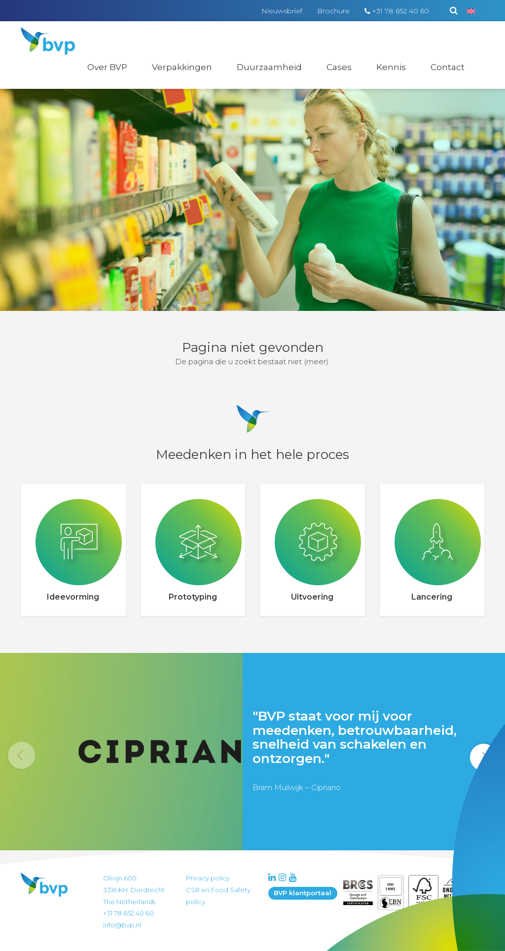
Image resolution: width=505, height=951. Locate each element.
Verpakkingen (182, 67)
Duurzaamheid (269, 67)
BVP (41, 33)
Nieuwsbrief (281, 10)
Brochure (333, 10)
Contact (448, 67)
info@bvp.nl (122, 925)
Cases (339, 67)
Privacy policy (208, 878)
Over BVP (107, 67)
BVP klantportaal (302, 893)
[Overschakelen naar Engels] (471, 10)
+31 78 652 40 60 (400, 10)
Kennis (391, 67)
